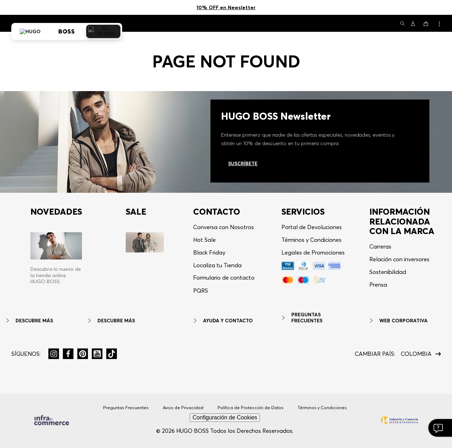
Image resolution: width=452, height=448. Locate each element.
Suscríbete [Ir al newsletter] (242, 163)
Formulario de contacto (224, 277)
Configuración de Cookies (224, 417)
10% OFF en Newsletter (226, 7)
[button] (402, 24)
